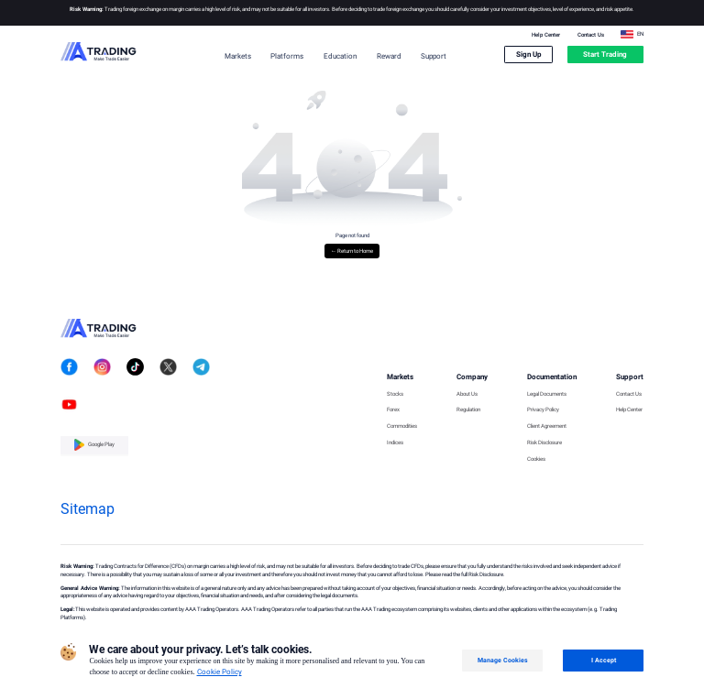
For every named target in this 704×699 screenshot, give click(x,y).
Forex (393, 410)
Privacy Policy (543, 410)
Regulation (468, 410)
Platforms (286, 56)
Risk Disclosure (544, 443)
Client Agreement (546, 426)
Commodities (402, 426)
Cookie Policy (219, 672)
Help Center (546, 35)
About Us (467, 394)
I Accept (603, 660)
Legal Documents (546, 394)
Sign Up (529, 54)
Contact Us (591, 35)
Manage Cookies (503, 660)
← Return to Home (352, 251)
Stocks (395, 394)
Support (433, 56)
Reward (389, 56)
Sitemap (87, 509)
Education (340, 56)
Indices (395, 443)
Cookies (536, 459)
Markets (238, 56)
